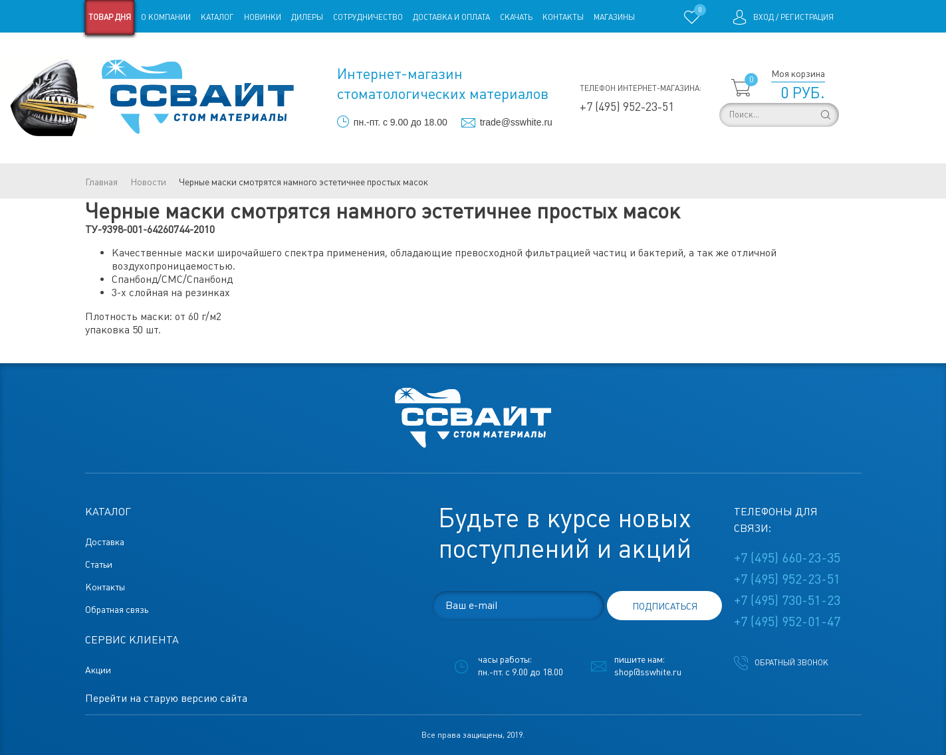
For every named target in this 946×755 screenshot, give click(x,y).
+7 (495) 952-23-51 (627, 107)
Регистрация (807, 17)
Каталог (217, 17)
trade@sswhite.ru (516, 122)
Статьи (193, 51)
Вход (763, 17)
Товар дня (109, 17)
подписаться (664, 606)
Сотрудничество (368, 17)
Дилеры (307, 17)
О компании (166, 17)
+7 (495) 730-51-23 (787, 600)
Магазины (614, 17)
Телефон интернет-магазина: (640, 88)
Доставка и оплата (451, 17)
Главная (101, 182)
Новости (148, 182)
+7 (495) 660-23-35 (787, 558)
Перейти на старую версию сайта (166, 698)
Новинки (262, 17)
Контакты (563, 17)
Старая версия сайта (127, 51)
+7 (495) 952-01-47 (787, 621)
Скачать (516, 17)
